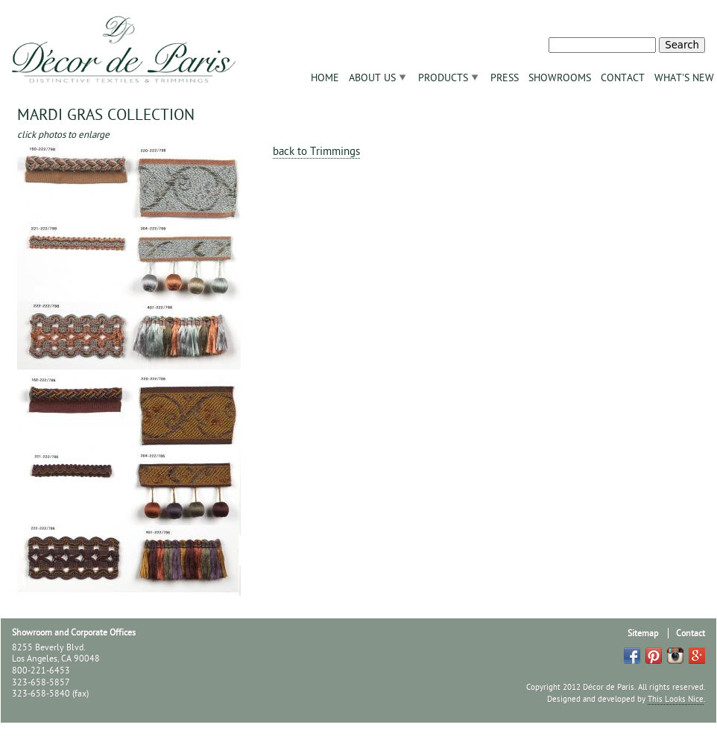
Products (443, 78)
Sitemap (643, 633)
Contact (623, 78)
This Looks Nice (676, 699)
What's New (684, 78)
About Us (372, 78)
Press (504, 78)
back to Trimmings (316, 151)
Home (325, 78)
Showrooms (559, 78)
